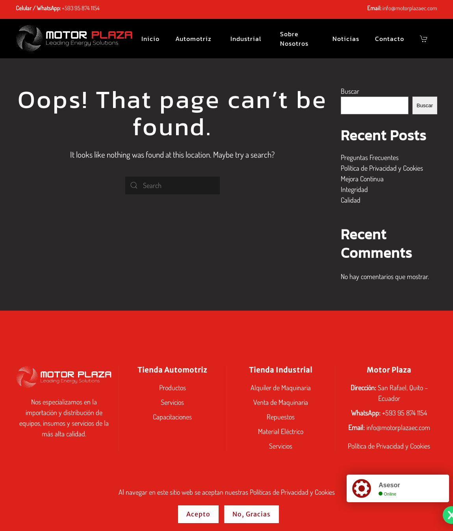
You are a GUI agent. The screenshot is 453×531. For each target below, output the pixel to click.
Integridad (354, 189)
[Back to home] (75, 38)
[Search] (172, 185)
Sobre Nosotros (294, 38)
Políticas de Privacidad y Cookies (292, 492)
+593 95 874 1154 (81, 8)
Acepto (198, 514)
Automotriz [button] (193, 38)
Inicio (150, 38)
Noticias (345, 38)
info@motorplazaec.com (409, 8)
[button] (424, 38)
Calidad (350, 200)
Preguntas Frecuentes (370, 157)
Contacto (389, 38)
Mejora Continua (362, 178)
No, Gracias (251, 514)
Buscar (350, 91)
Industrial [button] (245, 38)
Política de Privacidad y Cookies (382, 168)
